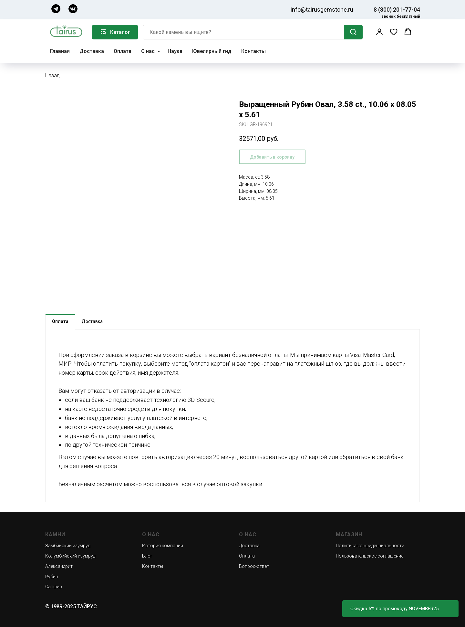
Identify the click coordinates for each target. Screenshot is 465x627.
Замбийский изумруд (67, 545)
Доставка (91, 51)
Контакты (253, 51)
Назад (52, 75)
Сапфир (53, 586)
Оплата (122, 51)
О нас (148, 51)
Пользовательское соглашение (369, 556)
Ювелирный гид (212, 51)
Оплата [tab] (60, 321)
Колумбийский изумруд (70, 556)
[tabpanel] (232, 415)
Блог (147, 556)
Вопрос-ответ (254, 566)
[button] (379, 32)
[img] (56, 9)
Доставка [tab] (92, 321)
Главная (60, 51)
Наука (175, 51)
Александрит (59, 566)
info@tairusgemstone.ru (322, 9)
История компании (162, 545)
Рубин (51, 576)
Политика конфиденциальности (370, 545)
